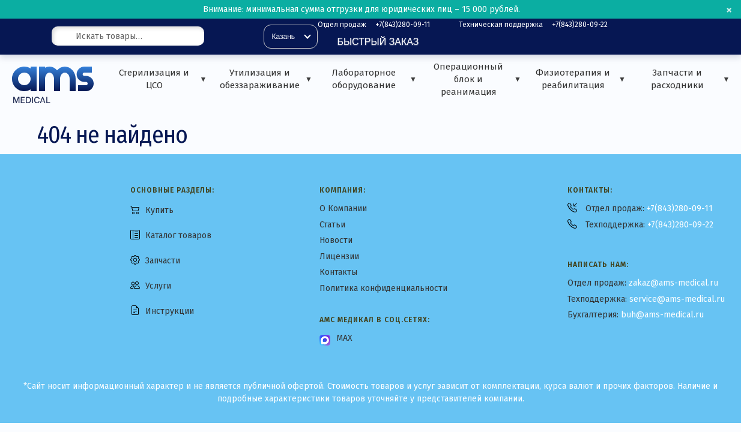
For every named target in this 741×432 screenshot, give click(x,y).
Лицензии (339, 256)
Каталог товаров (178, 235)
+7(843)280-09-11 (402, 24)
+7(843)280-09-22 (580, 24)
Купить (159, 210)
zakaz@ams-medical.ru (673, 283)
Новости (335, 240)
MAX (344, 338)
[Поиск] (218, 36)
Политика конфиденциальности (383, 288)
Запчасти (162, 261)
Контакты (338, 272)
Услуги (158, 286)
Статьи (332, 225)
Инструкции (169, 311)
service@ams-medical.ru (677, 299)
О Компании (343, 208)
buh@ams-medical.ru (662, 315)
